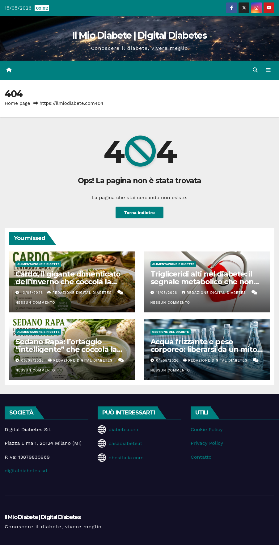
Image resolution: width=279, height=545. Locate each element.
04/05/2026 (168, 360)
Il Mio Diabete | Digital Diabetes (139, 35)
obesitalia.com (125, 458)
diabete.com (123, 429)
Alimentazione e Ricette (38, 264)
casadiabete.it (125, 443)
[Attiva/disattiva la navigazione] (268, 70)
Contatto (201, 457)
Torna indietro (139, 212)
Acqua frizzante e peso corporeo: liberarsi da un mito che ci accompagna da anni (203, 349)
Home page (17, 103)
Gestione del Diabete (170, 331)
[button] (255, 70)
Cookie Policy (206, 429)
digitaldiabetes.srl (26, 471)
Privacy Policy (207, 443)
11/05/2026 (167, 293)
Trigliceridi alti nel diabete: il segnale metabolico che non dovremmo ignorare (202, 281)
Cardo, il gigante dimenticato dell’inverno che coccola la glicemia (67, 281)
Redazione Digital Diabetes (80, 293)
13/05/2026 (32, 293)
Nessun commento (35, 303)
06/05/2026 (33, 360)
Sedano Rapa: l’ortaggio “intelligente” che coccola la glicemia (66, 349)
